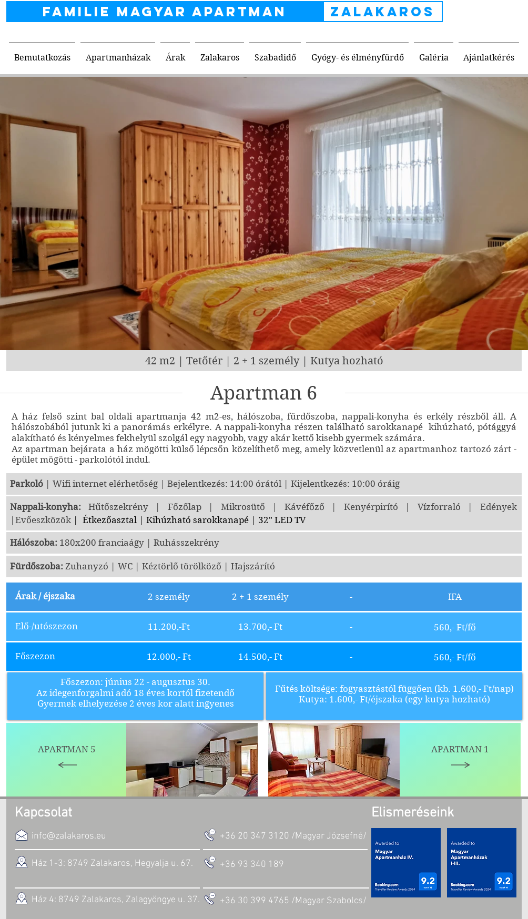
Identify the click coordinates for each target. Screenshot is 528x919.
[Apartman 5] (66, 760)
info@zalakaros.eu (69, 836)
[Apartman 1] (460, 760)
